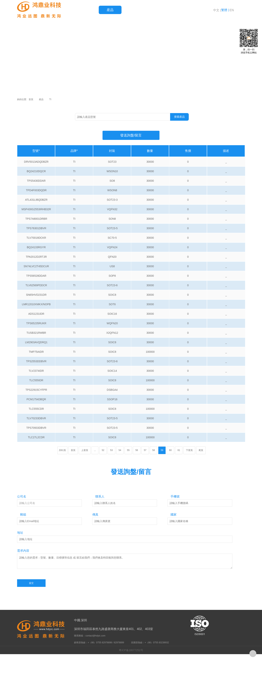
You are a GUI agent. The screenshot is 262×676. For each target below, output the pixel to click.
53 (111, 450)
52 (103, 450)
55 (128, 450)
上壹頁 (84, 450)
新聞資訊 (178, 10)
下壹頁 (189, 450)
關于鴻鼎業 (201, 10)
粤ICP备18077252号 (131, 650)
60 (170, 450)
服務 (155, 10)
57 (145, 450)
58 (153, 450)
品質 (132, 10)
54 (120, 450)
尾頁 (201, 450)
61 (179, 450)
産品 (110, 10)
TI (50, 99)
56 (136, 450)
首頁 (87, 10)
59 (162, 450)
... (95, 450)
